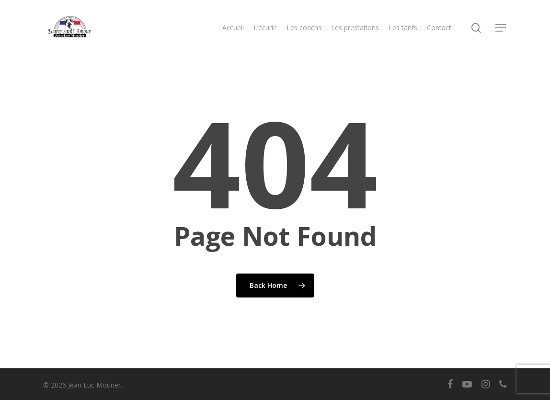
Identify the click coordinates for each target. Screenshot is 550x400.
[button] (501, 28)
